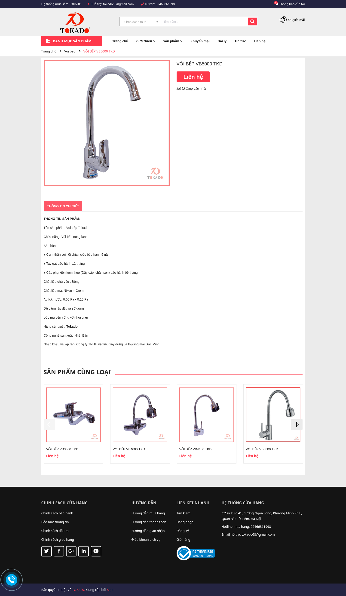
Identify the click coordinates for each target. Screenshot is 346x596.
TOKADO (78, 589)
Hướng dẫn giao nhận (148, 530)
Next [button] (297, 424)
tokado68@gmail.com (118, 4)
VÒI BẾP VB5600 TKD (262, 449)
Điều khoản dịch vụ (146, 539)
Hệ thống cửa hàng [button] (243, 502)
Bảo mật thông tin (55, 522)
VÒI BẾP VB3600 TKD (62, 449)
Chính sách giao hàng (57, 539)
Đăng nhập (185, 522)
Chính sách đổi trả (55, 530)
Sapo (111, 589)
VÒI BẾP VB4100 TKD (195, 449)
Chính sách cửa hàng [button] (64, 502)
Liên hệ (193, 77)
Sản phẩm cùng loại (77, 372)
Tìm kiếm (183, 513)
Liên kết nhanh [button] (193, 502)
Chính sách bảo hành (57, 513)
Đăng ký (183, 530)
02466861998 (165, 4)
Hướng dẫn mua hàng (148, 513)
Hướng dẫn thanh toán (149, 522)
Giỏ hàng (183, 539)
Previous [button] (49, 424)
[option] (73, 424)
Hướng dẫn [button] (144, 502)
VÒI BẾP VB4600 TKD (129, 449)
